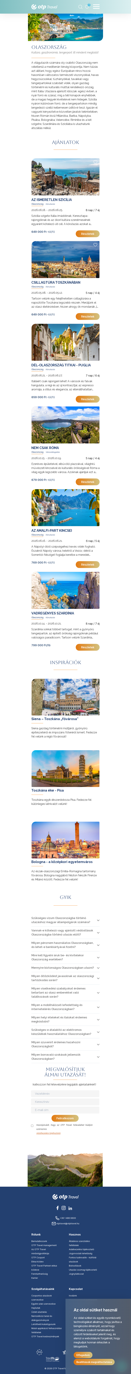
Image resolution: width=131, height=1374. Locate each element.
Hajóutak (35, 1308)
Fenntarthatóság (39, 1274)
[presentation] (65, 1142)
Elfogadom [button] (83, 1355)
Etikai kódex (37, 1261)
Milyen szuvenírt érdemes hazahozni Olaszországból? (55, 1044)
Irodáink (73, 1295)
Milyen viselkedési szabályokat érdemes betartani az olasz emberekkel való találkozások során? (58, 992)
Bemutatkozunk (39, 1241)
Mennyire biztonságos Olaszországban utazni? (62, 967)
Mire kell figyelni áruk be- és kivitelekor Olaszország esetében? (57, 957)
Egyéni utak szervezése (43, 1304)
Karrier (34, 1278)
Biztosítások (75, 1265)
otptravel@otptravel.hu (65, 1223)
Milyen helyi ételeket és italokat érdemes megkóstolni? (59, 1019)
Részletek (87, 233)
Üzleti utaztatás (39, 1312)
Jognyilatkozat (76, 1274)
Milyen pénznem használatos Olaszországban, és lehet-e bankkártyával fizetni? (62, 945)
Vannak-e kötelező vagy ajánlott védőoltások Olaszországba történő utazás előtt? (62, 932)
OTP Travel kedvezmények (45, 1336)
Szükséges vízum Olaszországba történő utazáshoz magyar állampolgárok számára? (60, 920)
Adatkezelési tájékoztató (48, 1133)
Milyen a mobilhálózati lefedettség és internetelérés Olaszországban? (56, 1007)
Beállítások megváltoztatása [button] (94, 1362)
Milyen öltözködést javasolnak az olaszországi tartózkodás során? (62, 978)
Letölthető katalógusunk (43, 1324)
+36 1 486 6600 (65, 1218)
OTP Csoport (38, 1257)
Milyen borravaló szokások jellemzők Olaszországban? (56, 1056)
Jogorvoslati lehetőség (80, 1253)
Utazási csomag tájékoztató (83, 1270)
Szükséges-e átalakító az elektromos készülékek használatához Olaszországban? (61, 1032)
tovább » (37, 680)
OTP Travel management (44, 1245)
